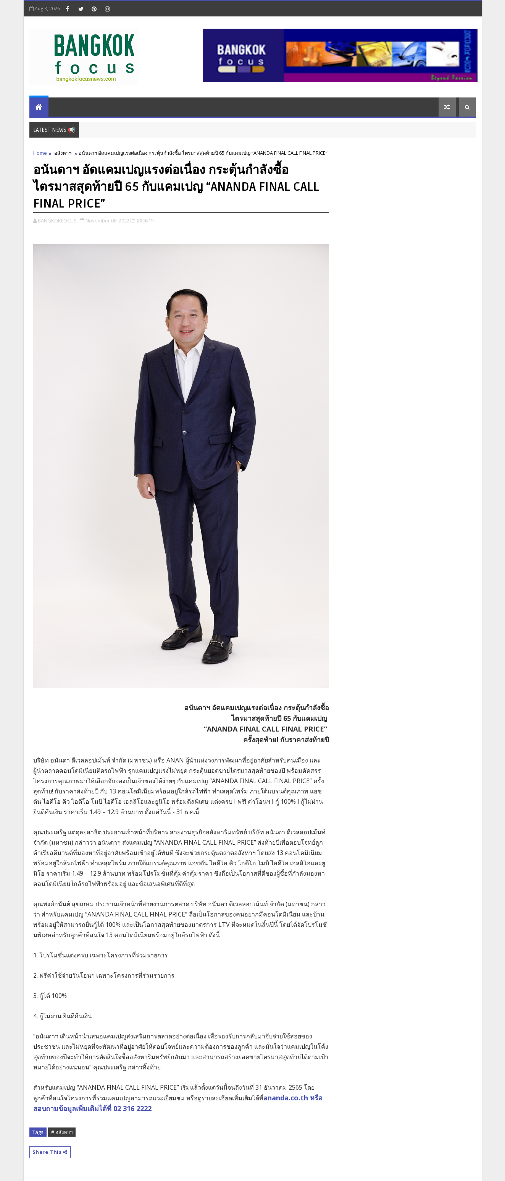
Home (40, 152)
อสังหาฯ (62, 152)
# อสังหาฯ (62, 1132)
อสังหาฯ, (145, 220)
